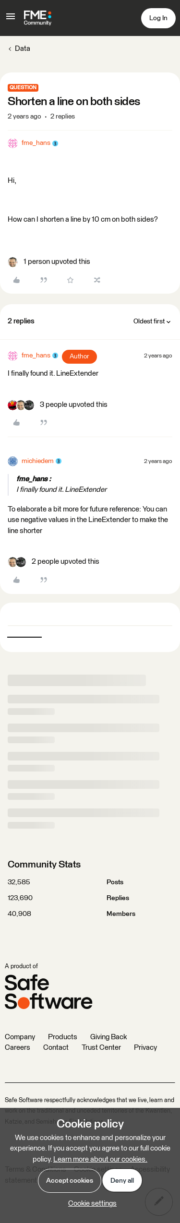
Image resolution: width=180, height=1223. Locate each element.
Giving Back (108, 1037)
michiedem (38, 461)
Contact (56, 1047)
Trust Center (101, 1047)
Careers (17, 1047)
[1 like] (49, 262)
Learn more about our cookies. (100, 1159)
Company (20, 1037)
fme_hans (36, 143)
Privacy (145, 1047)
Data (22, 48)
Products (62, 1037)
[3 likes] (58, 405)
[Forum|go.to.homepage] (37, 18)
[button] (10, 20)
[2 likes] (53, 562)
